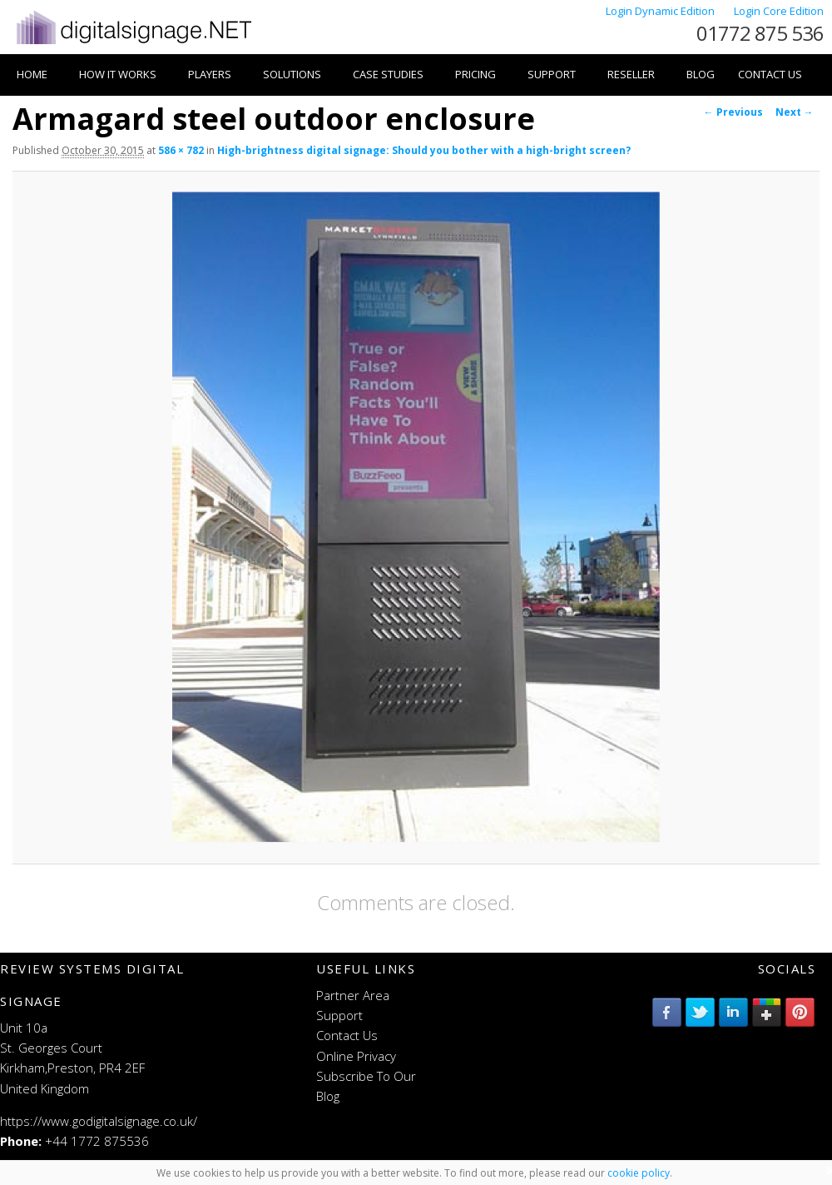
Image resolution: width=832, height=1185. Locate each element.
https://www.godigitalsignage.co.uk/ (98, 1121)
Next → (794, 112)
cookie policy (638, 1173)
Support (551, 74)
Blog (700, 74)
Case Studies (388, 74)
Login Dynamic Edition (661, 10)
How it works (117, 74)
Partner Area (352, 995)
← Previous (733, 112)
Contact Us (770, 74)
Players (209, 74)
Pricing (475, 74)
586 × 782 (181, 150)
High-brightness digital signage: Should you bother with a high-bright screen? (424, 150)
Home (32, 74)
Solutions (292, 74)
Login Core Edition (779, 10)
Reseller (631, 74)
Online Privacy (356, 1056)
